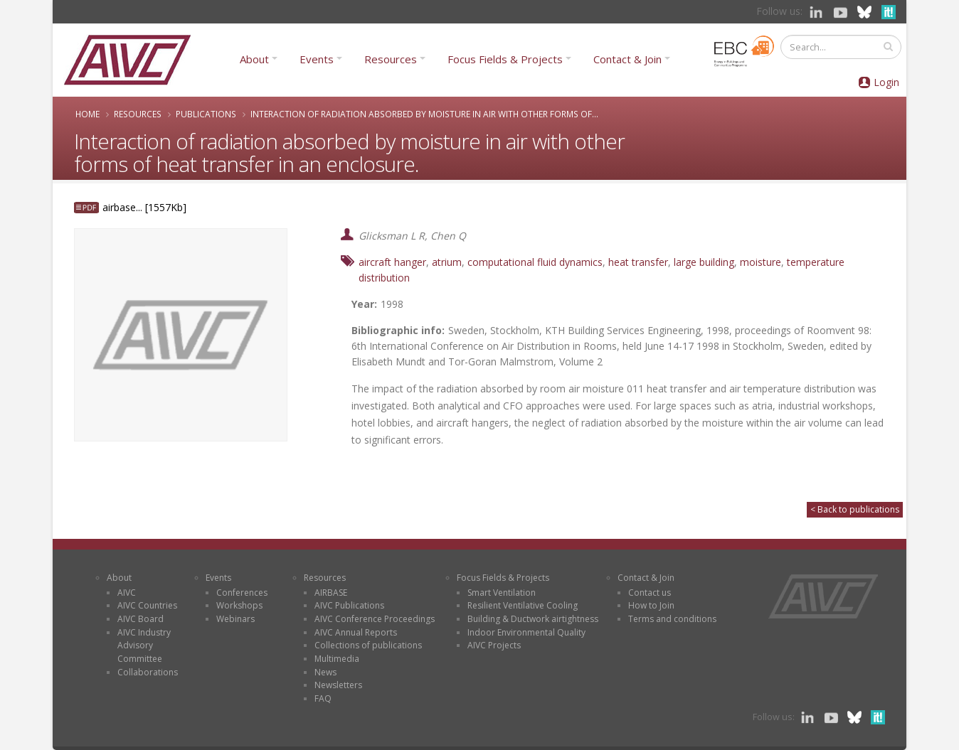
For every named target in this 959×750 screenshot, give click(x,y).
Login (886, 82)
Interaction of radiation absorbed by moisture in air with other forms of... (424, 113)
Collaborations (147, 672)
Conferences (241, 592)
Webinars (235, 619)
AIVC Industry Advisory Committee (144, 645)
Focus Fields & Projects (505, 59)
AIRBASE (330, 592)
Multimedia (336, 659)
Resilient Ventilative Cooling (522, 605)
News (325, 672)
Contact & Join (627, 59)
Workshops (239, 605)
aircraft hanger (392, 262)
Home (87, 113)
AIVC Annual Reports (355, 632)
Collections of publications (368, 645)
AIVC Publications (349, 605)
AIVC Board (140, 619)
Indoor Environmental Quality (526, 632)
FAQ (323, 698)
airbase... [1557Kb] (144, 207)
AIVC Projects (494, 645)
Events (317, 59)
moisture (760, 262)
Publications (206, 113)
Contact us (649, 592)
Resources (390, 59)
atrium (447, 262)
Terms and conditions (672, 619)
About (254, 59)
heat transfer (638, 262)
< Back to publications (854, 509)
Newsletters (338, 685)
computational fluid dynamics (535, 262)
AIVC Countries (147, 605)
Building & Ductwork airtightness (532, 619)
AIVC (126, 592)
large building (704, 262)
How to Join (651, 605)
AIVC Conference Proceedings (374, 619)
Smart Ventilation (501, 592)
